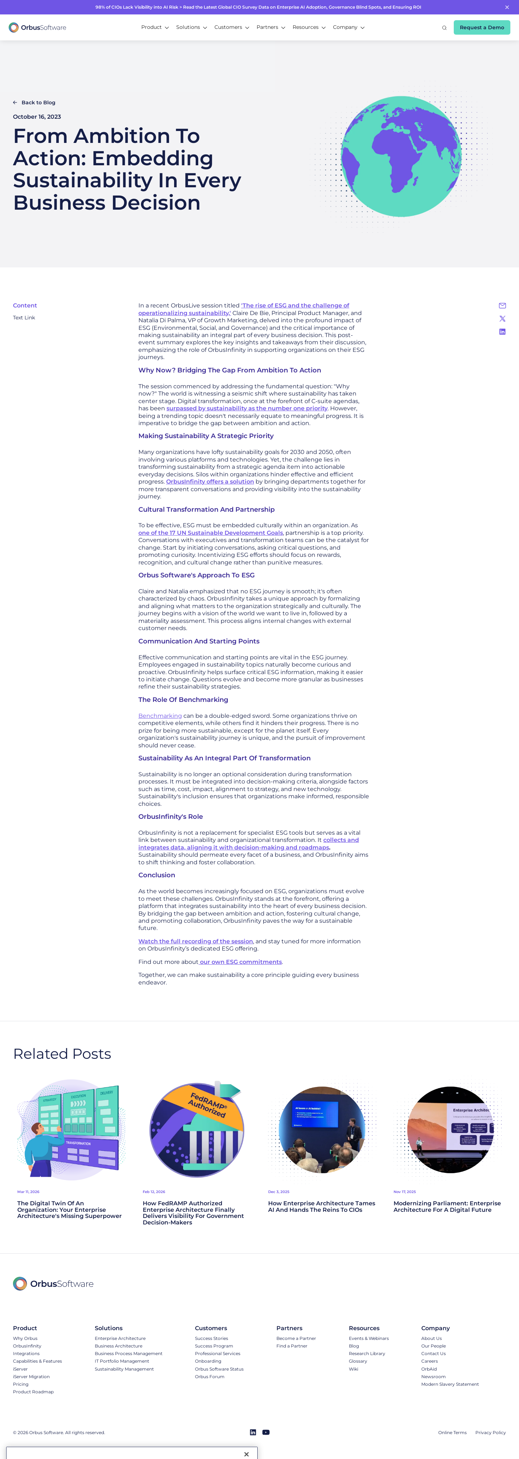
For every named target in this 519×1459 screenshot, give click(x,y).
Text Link (24, 318)
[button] (155, 27)
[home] (37, 27)
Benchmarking (160, 715)
